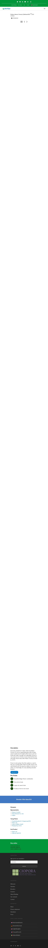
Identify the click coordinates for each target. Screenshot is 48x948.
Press (24, 4)
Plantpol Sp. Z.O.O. (17, 825)
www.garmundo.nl (15, 846)
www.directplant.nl (15, 847)
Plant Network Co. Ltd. (18, 813)
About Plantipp (14, 4)
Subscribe (24, 866)
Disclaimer (13, 912)
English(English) (15, 929)
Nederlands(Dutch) (16, 922)
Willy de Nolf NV (16, 833)
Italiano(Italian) (15, 935)
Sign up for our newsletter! (17, 858)
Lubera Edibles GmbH (17, 824)
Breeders (13, 889)
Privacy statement (15, 909)
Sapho (13, 815)
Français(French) (16, 932)
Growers (13, 891)
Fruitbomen (14, 18)
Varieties (13, 886)
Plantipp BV (15, 941)
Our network (20, 4)
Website (14, 772)
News (12, 906)
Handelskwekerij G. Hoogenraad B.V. (21, 821)
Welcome (13, 884)
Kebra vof (14, 822)
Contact (28, 4)
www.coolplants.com (16, 849)
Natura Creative (16, 812)
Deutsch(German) (16, 925)
